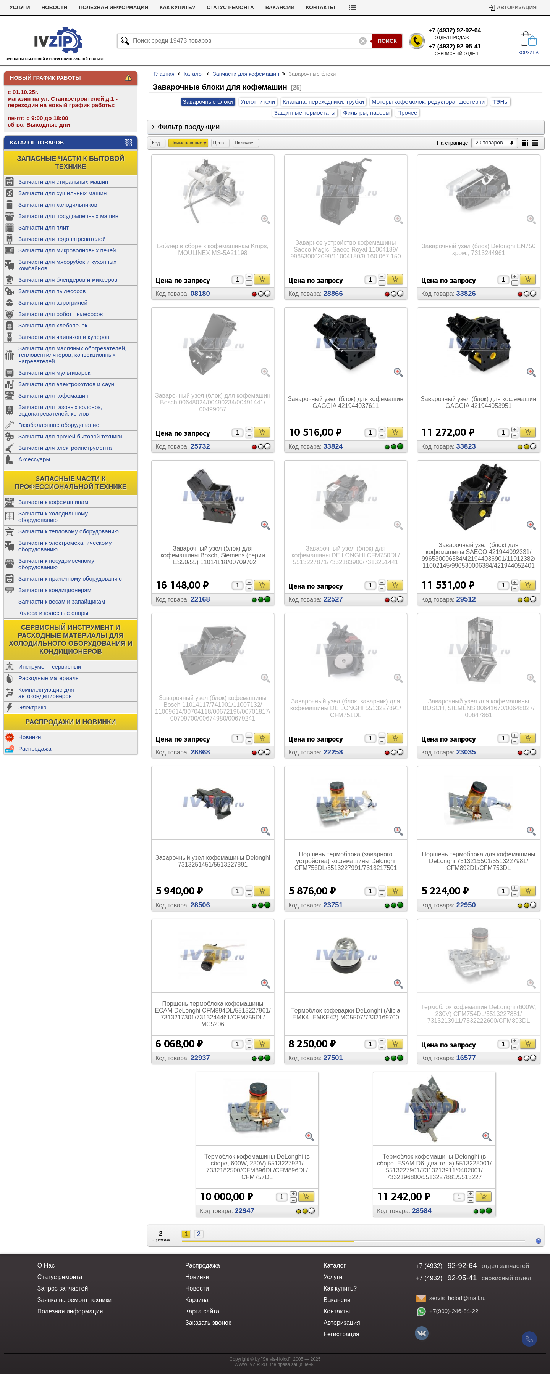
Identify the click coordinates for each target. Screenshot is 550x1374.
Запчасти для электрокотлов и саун (66, 384)
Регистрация (341, 1334)
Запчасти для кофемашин (53, 395)
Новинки (29, 737)
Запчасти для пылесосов (52, 291)
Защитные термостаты (304, 112)
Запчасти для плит (43, 227)
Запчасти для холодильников (57, 204)
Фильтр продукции (189, 127)
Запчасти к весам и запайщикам (61, 601)
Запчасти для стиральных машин (63, 181)
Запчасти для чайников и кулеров (63, 337)
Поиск (387, 41)
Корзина (197, 1300)
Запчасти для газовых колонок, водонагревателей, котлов (60, 410)
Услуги (20, 7)
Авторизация (517, 7)
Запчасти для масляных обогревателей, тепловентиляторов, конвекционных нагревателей (72, 354)
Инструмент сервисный (49, 666)
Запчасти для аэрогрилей (52, 302)
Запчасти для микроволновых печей (67, 250)
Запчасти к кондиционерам (54, 590)
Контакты (320, 7)
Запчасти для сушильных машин (62, 193)
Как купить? (177, 7)
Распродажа (34, 748)
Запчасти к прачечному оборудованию (70, 578)
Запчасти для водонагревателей (62, 239)
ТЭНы (500, 101)
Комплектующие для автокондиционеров (46, 692)
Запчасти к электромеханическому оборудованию (65, 545)
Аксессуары (34, 459)
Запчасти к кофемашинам (53, 502)
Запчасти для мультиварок (54, 372)
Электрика (32, 707)
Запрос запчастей (62, 1288)
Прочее (407, 112)
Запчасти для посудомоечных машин (68, 216)
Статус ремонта (230, 7)
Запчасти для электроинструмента (65, 448)
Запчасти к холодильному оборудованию (53, 516)
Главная (164, 74)
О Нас (46, 1265)
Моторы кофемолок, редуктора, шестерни (428, 101)
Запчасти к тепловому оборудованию (68, 531)
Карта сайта (202, 1311)
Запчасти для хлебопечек (52, 325)
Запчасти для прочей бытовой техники (70, 436)
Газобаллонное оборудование (58, 425)
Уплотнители (258, 101)
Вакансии (279, 7)
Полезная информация (113, 7)
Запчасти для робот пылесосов (60, 314)
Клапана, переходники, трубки (323, 101)
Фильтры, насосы (366, 112)
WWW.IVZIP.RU (251, 1364)
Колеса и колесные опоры (53, 613)
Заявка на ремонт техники (74, 1300)
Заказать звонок (208, 1322)
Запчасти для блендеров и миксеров (67, 279)
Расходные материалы (49, 678)
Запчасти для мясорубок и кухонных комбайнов (67, 264)
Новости (54, 7)
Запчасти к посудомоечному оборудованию (56, 563)
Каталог (194, 74)
